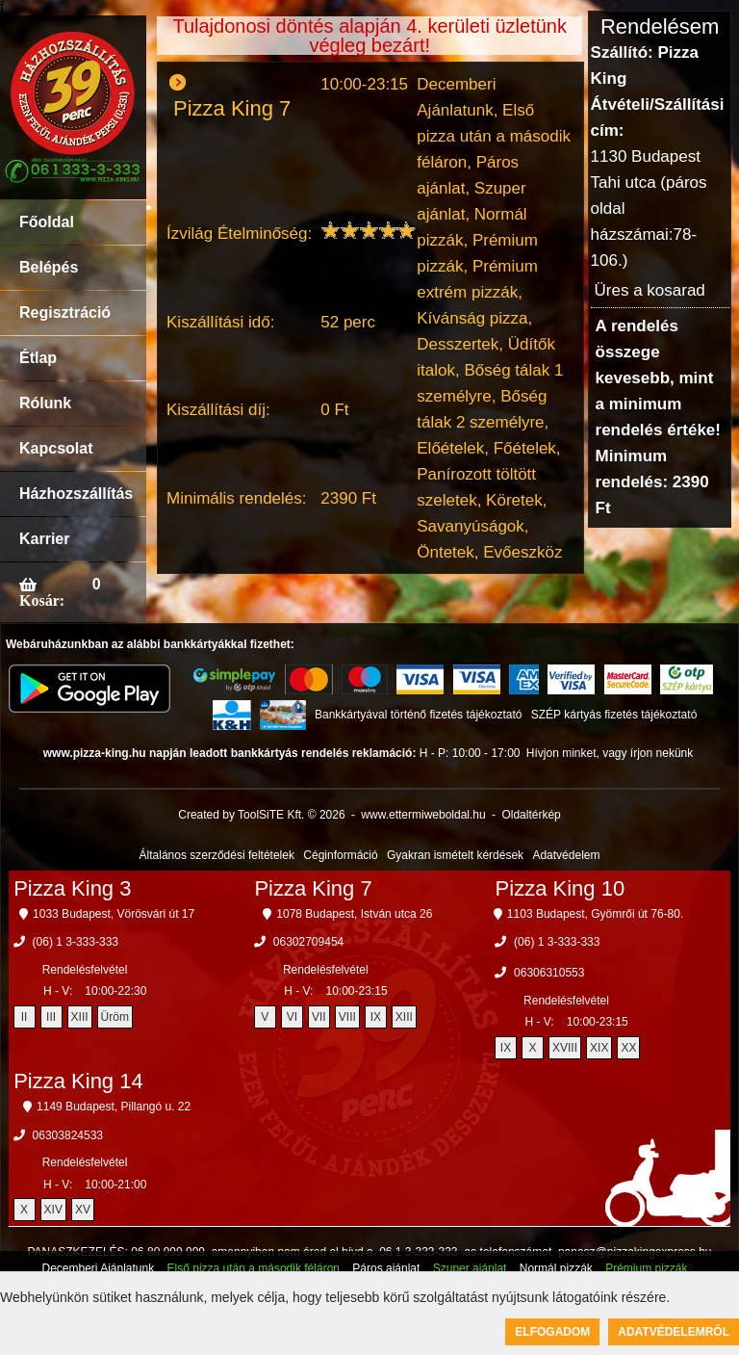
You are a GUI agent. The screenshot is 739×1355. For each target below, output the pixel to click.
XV (82, 1209)
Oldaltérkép (530, 814)
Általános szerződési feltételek (217, 855)
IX (375, 1017)
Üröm (115, 1017)
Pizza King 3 (72, 888)
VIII (347, 1017)
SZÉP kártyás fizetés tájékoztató (614, 714)
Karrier (44, 539)
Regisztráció (65, 312)
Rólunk (45, 403)
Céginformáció (340, 855)
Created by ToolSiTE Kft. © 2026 (261, 814)
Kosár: (41, 600)
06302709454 (308, 942)
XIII (80, 1017)
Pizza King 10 (560, 888)
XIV (53, 1209)
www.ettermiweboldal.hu (423, 814)
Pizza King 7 (312, 888)
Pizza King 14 (78, 1081)
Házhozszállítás (76, 493)
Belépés (48, 267)
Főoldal (46, 222)
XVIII (564, 1048)
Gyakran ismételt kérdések (455, 855)
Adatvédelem (565, 855)
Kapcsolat (55, 448)
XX (628, 1048)
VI (292, 1017)
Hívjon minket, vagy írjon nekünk (609, 753)
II (24, 1017)
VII (319, 1017)
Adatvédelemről (673, 1332)
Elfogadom (552, 1332)
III (51, 1017)
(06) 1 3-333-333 (75, 942)
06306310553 (549, 972)
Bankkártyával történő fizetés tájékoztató (418, 714)
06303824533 (68, 1135)
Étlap (38, 358)
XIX (599, 1048)
